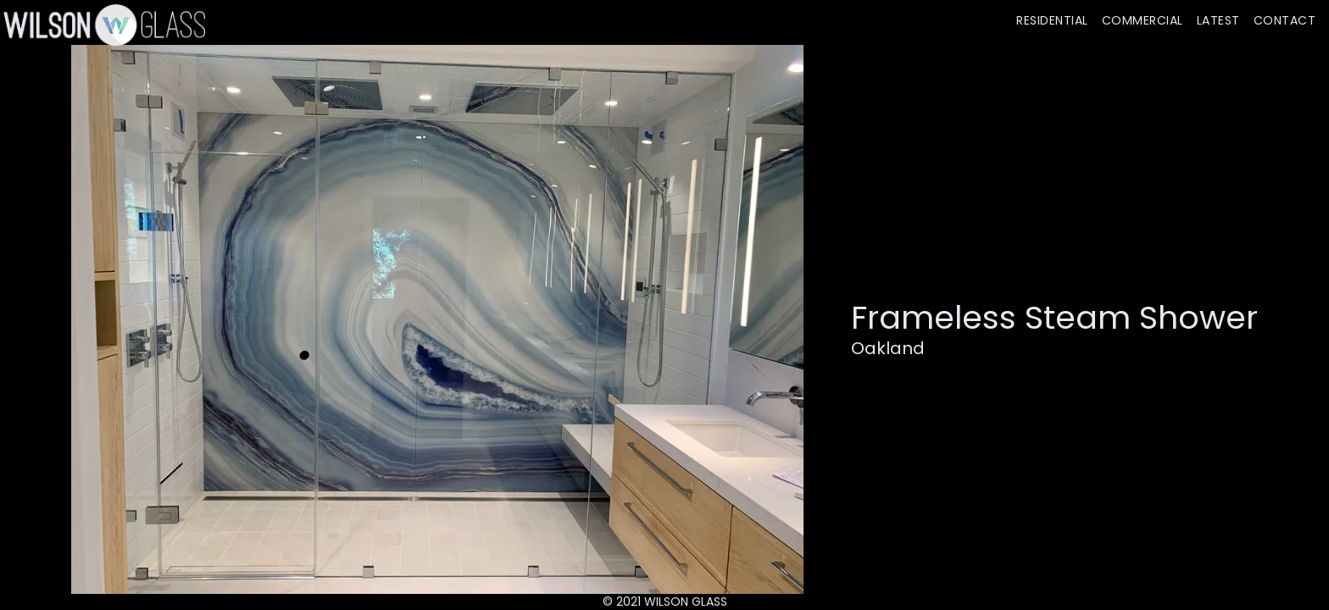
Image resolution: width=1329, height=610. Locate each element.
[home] (102, 24)
